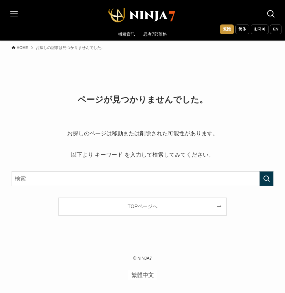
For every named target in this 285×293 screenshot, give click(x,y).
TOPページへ (142, 206)
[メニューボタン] (14, 14)
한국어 (259, 29)
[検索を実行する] (266, 178)
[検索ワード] (143, 178)
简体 (242, 29)
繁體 (227, 29)
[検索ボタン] (271, 14)
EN (275, 29)
